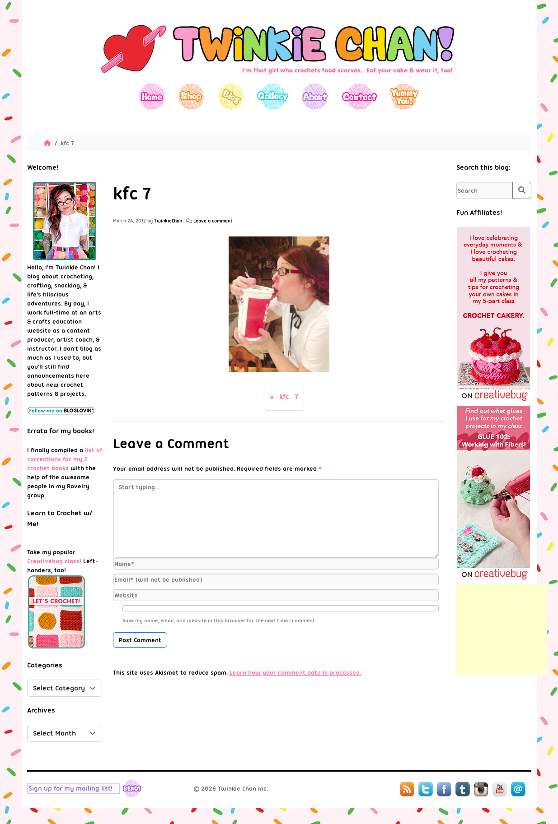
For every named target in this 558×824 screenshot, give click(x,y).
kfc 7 (288, 397)
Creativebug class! (54, 561)
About (315, 96)
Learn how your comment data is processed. (295, 672)
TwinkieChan (168, 221)
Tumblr (462, 789)
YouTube (499, 789)
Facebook (444, 789)
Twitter (425, 789)
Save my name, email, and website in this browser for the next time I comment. (219, 620)
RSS (407, 789)
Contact (359, 96)
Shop (191, 96)
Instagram (481, 789)
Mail (518, 789)
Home (152, 96)
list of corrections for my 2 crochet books (64, 459)
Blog (231, 96)
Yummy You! (404, 96)
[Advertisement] (501, 629)
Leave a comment (213, 221)
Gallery (272, 96)
